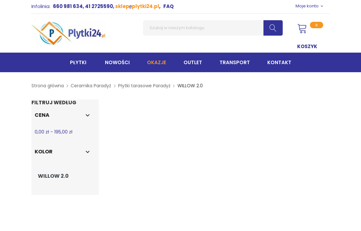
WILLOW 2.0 (53, 176)
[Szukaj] (213, 28)
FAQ (168, 6)
